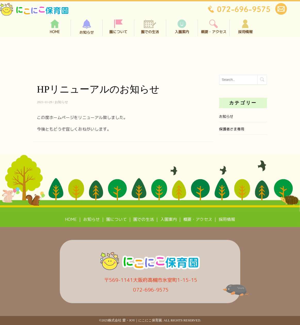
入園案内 (182, 27)
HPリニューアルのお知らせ (98, 89)
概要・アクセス (213, 27)
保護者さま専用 (231, 129)
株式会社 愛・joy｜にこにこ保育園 (135, 320)
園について (118, 27)
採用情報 (245, 27)
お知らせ (86, 27)
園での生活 (150, 27)
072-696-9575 (151, 289)
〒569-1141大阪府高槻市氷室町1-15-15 (150, 279)
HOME (55, 27)
